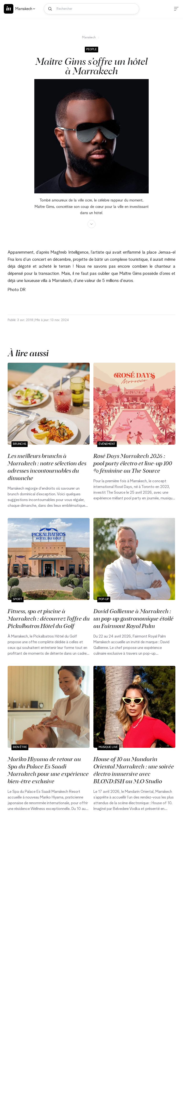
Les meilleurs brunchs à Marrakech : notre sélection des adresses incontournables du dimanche (47, 467)
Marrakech (91, 37)
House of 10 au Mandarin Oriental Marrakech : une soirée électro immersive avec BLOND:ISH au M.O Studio (133, 770)
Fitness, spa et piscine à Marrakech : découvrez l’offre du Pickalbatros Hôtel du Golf (49, 618)
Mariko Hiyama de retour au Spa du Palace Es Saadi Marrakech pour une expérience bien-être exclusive (48, 770)
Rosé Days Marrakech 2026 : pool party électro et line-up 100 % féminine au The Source (132, 463)
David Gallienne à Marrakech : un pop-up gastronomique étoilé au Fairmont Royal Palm (133, 618)
